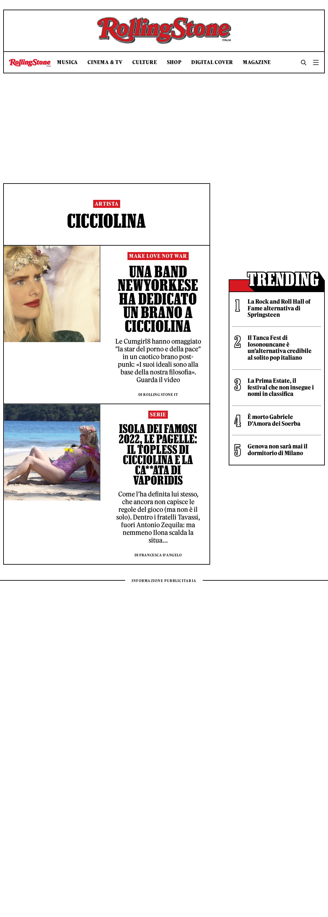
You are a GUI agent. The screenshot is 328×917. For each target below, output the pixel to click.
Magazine (257, 62)
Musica (67, 62)
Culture (144, 62)
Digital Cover (212, 62)
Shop (174, 62)
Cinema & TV (105, 62)
